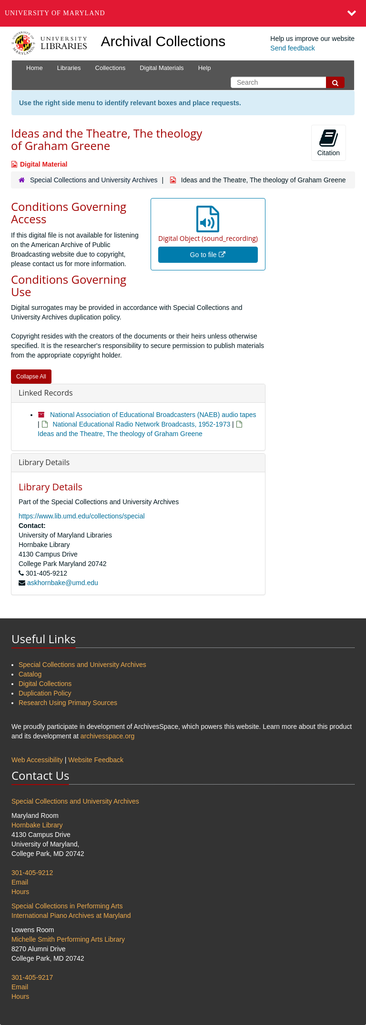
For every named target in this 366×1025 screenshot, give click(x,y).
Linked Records (46, 393)
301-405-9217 (32, 977)
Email (19, 882)
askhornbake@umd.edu (62, 583)
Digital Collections (45, 683)
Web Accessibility (37, 760)
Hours (20, 892)
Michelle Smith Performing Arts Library (68, 939)
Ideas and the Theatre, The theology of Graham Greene (120, 434)
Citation (328, 142)
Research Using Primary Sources (68, 703)
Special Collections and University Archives (94, 180)
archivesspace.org (108, 736)
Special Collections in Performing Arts (66, 906)
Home (34, 67)
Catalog (30, 674)
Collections (110, 67)
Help (204, 67)
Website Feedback (95, 760)
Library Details (44, 462)
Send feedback (292, 48)
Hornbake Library (36, 825)
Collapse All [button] (31, 376)
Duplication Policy (45, 693)
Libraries (69, 67)
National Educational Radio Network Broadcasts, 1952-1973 (141, 424)
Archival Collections (163, 41)
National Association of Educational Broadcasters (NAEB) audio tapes (153, 414)
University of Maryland (55, 13)
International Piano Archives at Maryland (71, 915)
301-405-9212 (32, 872)
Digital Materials (161, 67)
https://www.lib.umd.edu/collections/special (82, 516)
